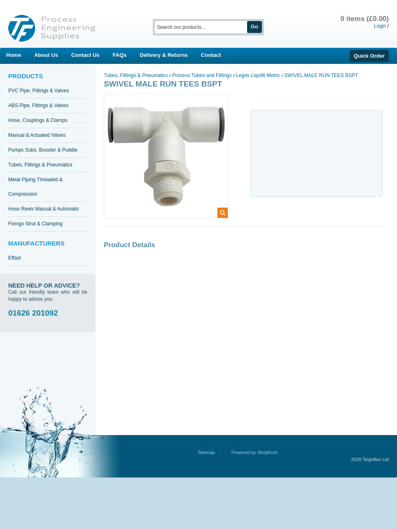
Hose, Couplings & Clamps (37, 120)
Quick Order (369, 56)
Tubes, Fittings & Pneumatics (40, 165)
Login (380, 26)
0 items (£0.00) (365, 19)
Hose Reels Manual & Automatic (43, 209)
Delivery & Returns (164, 55)
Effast (14, 258)
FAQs (120, 55)
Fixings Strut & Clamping (35, 224)
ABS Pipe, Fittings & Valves (38, 105)
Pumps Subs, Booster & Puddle (42, 150)
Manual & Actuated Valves (36, 135)
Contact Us (85, 55)
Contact (211, 55)
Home (13, 55)
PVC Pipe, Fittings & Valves (38, 91)
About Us (46, 55)
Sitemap (206, 452)
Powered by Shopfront (254, 452)
